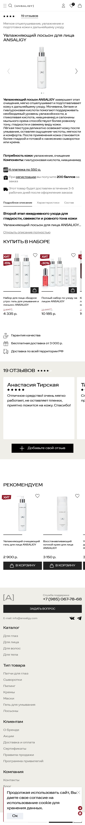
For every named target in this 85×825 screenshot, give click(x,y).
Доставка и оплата (19, 742)
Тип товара (14, 665)
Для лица (11, 642)
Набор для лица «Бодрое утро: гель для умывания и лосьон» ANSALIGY (21, 301)
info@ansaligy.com (25, 618)
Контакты (11, 780)
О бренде (11, 730)
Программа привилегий (23, 761)
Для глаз (10, 636)
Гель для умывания (19, 704)
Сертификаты (14, 748)
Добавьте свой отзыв (46, 448)
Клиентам (13, 722)
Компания (13, 772)
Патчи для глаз (15, 673)
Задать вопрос (42, 609)
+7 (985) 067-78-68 (62, 599)
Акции (8, 736)
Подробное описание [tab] (17, 203)
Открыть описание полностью (26, 232)
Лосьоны (10, 711)
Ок (15, 816)
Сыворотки (12, 679)
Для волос (12, 648)
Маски (8, 698)
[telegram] (79, 618)
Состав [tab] (69, 203)
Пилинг (9, 686)
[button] (76, 71)
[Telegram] (80, 808)
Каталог (11, 628)
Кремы (9, 692)
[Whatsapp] (80, 813)
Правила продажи (18, 755)
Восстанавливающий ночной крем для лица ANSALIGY (58, 545)
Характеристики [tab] (48, 203)
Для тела (10, 654)
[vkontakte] (72, 618)
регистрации (26, 177)
